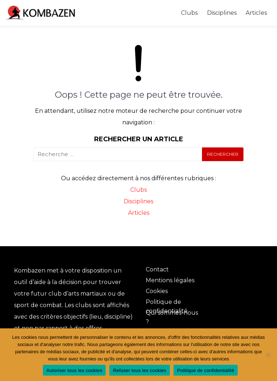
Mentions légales (170, 280)
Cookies (157, 291)
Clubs (189, 12)
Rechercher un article (138, 139)
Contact (157, 269)
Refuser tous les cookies (139, 370)
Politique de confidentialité (205, 370)
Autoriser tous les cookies (74, 370)
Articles (256, 12)
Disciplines (222, 12)
